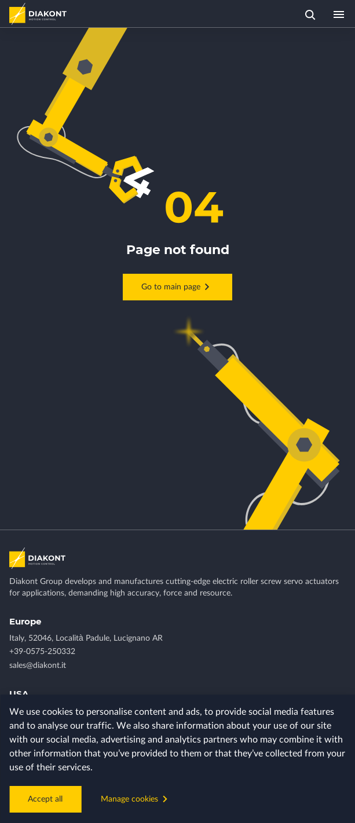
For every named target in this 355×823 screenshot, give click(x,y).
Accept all (45, 799)
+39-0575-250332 (42, 652)
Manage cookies (136, 798)
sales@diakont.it (37, 666)
